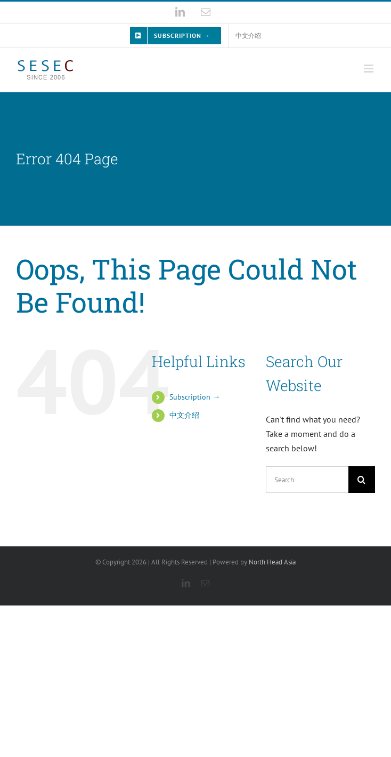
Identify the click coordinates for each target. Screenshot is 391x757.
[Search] (361, 479)
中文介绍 (184, 415)
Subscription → (194, 397)
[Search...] (307, 479)
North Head (272, 562)
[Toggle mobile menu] (369, 68)
